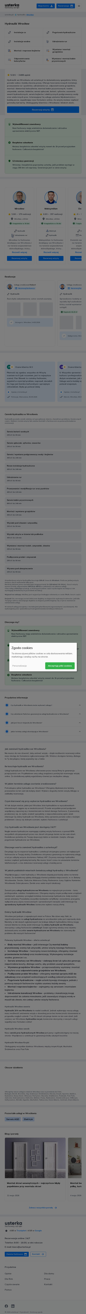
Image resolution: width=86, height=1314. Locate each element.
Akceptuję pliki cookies (60, 665)
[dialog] (43, 657)
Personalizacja (19, 665)
